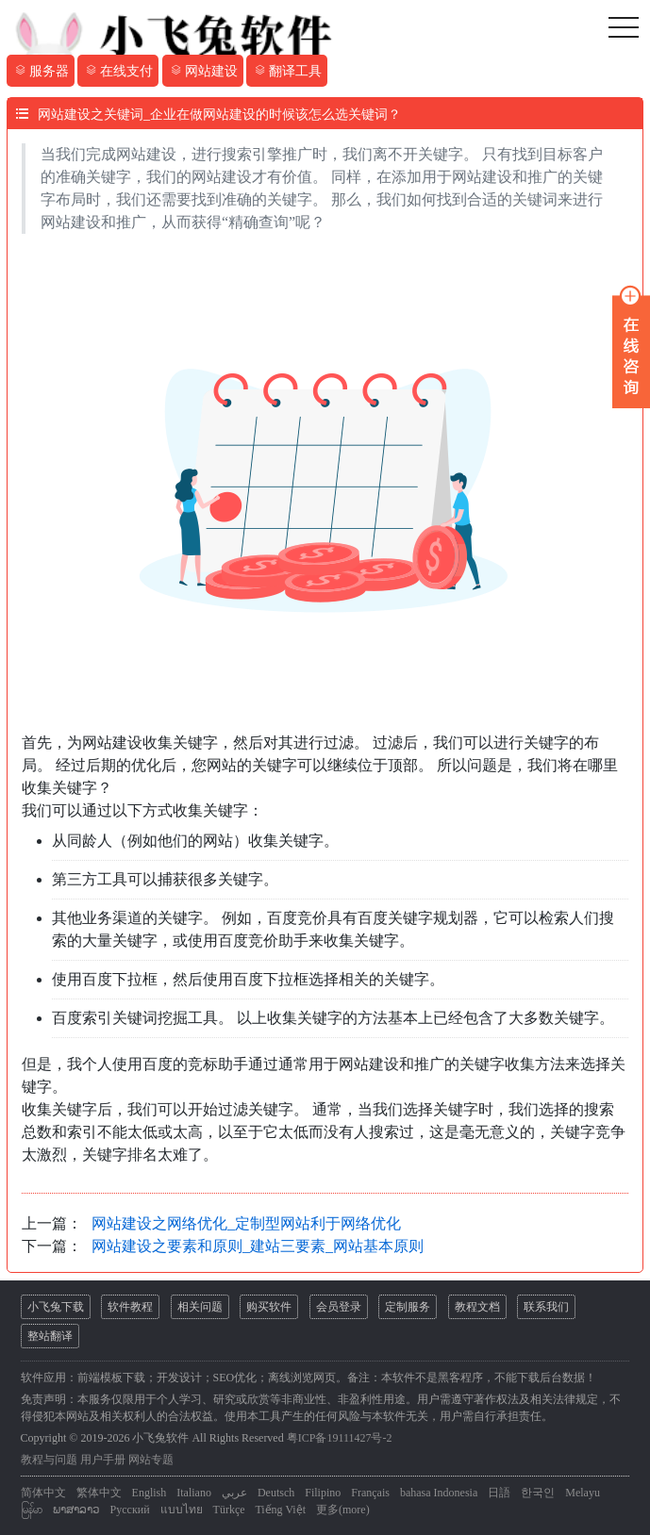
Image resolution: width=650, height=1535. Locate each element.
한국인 (538, 1492)
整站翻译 (50, 1336)
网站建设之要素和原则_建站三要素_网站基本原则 (258, 1246)
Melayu (582, 1492)
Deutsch (276, 1492)
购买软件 (269, 1306)
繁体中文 (99, 1492)
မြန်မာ (31, 1509)
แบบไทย (181, 1509)
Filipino (323, 1492)
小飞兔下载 (55, 1306)
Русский (130, 1509)
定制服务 (407, 1306)
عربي (234, 1492)
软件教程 (130, 1306)
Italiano (193, 1492)
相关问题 (200, 1306)
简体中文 (43, 1492)
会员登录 (338, 1306)
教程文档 (477, 1306)
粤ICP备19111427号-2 (339, 1437)
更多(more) (343, 1509)
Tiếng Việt (280, 1509)
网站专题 (151, 1459)
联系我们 (546, 1306)
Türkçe (229, 1509)
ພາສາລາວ (76, 1509)
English (149, 1492)
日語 (499, 1492)
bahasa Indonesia (438, 1492)
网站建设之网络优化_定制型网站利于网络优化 (246, 1223)
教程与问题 (49, 1459)
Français (370, 1492)
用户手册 (102, 1459)
